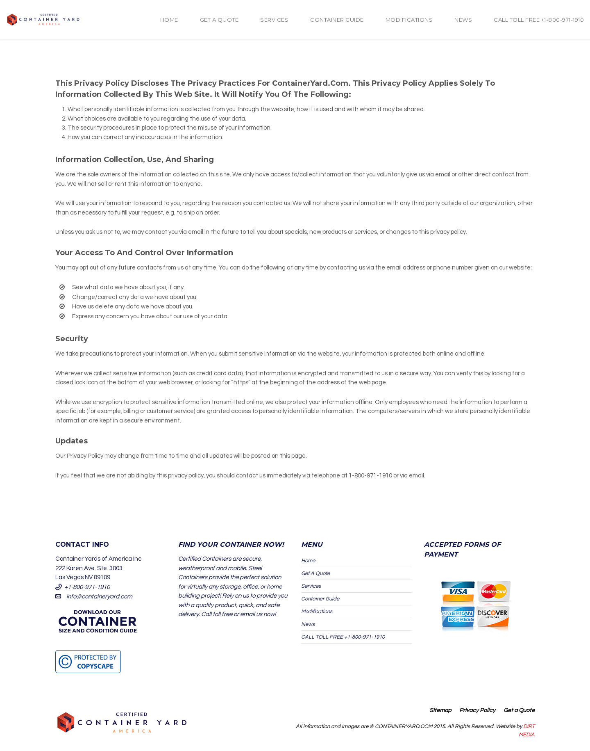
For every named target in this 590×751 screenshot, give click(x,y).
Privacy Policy (477, 710)
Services (274, 19)
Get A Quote (219, 19)
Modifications (409, 19)
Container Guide (337, 19)
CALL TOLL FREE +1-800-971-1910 (539, 19)
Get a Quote (519, 710)
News (463, 19)
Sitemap (440, 710)
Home (169, 19)
